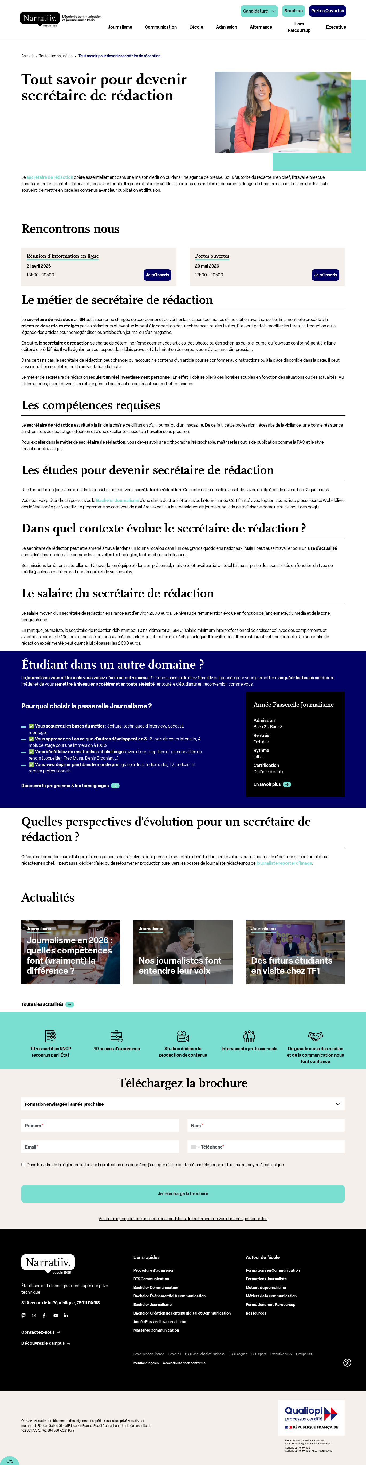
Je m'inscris (157, 274)
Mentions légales (146, 1361)
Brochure (293, 10)
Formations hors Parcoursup (271, 1303)
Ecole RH (174, 1352)
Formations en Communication (273, 1269)
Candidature (259, 11)
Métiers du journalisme (266, 1286)
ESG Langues (238, 1352)
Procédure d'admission (153, 1269)
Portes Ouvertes (327, 10)
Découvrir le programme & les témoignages (65, 785)
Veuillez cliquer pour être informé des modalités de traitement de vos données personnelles (183, 1217)
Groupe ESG (304, 1352)
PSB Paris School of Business (205, 1352)
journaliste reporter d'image (284, 861)
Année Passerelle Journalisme (159, 1320)
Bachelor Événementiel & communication (169, 1294)
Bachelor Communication (155, 1286)
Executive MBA (281, 1352)
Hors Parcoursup (299, 27)
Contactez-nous (37, 1330)
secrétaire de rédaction (50, 177)
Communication (161, 27)
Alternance (261, 27)
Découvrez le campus (43, 1341)
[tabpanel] (50, 1046)
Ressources (256, 1311)
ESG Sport (258, 1352)
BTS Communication (151, 1277)
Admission (226, 27)
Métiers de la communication (271, 1294)
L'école (196, 27)
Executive (336, 27)
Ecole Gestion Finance (148, 1352)
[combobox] (194, 1145)
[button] (347, 1361)
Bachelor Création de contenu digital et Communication (182, 1311)
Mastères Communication (156, 1329)
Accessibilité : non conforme (184, 1361)
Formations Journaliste (266, 1277)
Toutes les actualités (56, 56)
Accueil (27, 56)
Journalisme (120, 27)
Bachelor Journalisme (117, 500)
